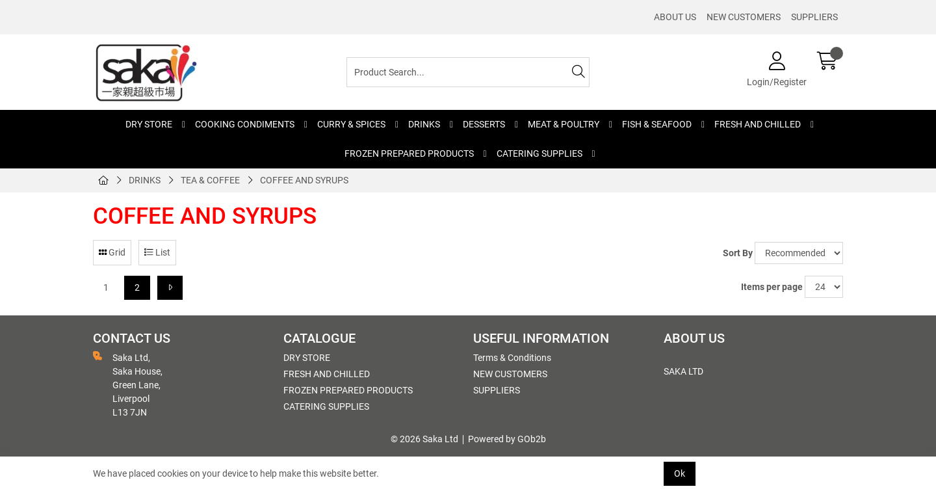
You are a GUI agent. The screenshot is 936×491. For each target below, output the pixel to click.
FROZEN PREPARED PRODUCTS (409, 153)
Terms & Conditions (512, 357)
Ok (679, 473)
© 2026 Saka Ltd (424, 439)
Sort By (738, 253)
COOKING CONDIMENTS (244, 124)
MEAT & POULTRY (563, 124)
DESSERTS (484, 124)
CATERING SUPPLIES (539, 153)
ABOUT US (675, 17)
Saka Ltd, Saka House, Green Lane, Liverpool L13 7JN (127, 384)
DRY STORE (148, 124)
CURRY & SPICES (351, 124)
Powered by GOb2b (507, 439)
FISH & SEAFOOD (657, 124)
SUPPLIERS (814, 17)
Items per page (772, 287)
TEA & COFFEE (210, 180)
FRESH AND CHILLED (757, 124)
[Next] (170, 288)
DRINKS (424, 124)
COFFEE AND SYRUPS (304, 180)
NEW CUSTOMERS (744, 17)
